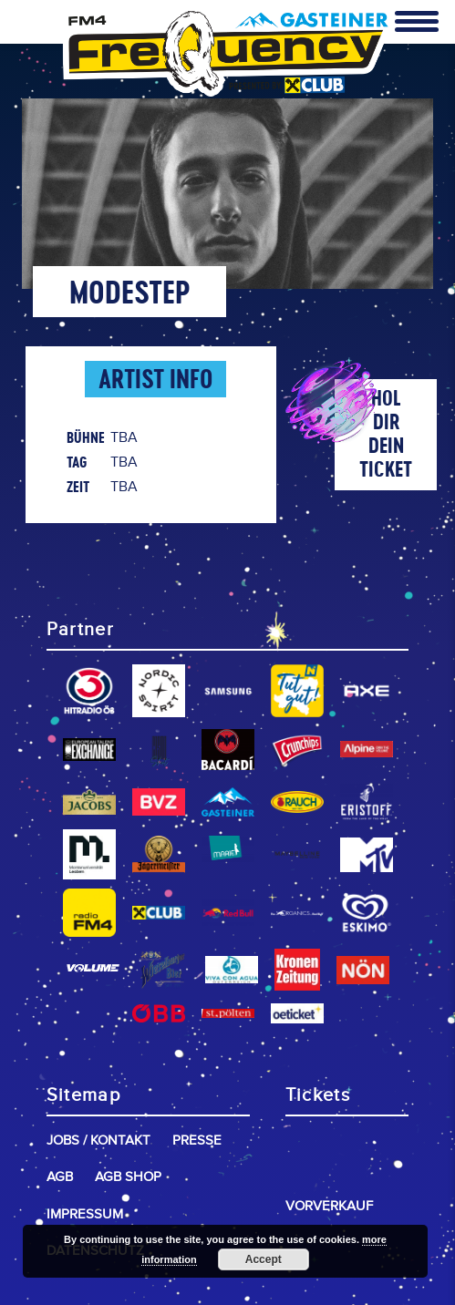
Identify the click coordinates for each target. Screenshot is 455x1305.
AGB (60, 1177)
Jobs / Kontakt (98, 1140)
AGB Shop (128, 1177)
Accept (263, 1259)
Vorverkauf (329, 1206)
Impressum (85, 1214)
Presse (197, 1140)
